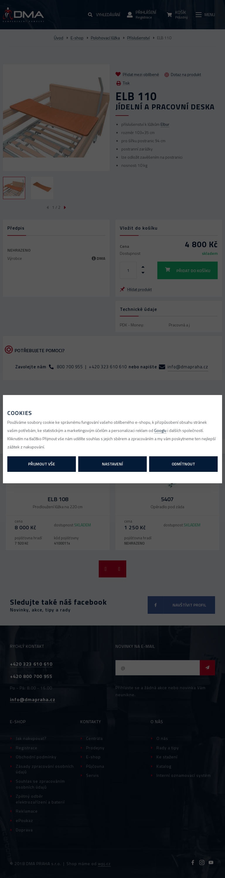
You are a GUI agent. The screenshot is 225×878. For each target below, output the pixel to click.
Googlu (160, 430)
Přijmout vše (41, 464)
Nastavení (112, 464)
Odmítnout (183, 464)
